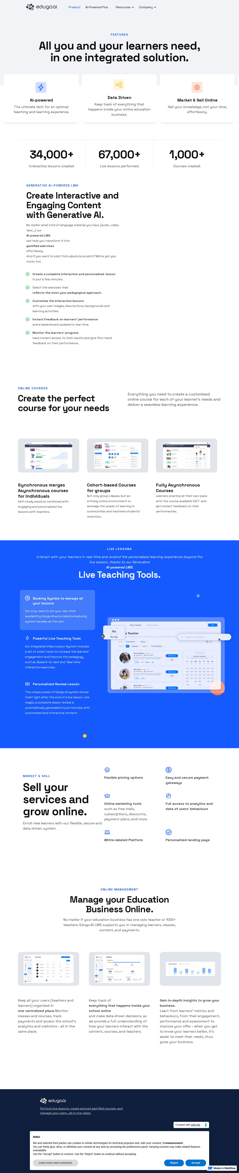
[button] (124, 7)
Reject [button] (174, 1162)
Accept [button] (195, 1162)
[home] (43, 7)
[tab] (57, 610)
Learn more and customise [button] (55, 1162)
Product (74, 7)
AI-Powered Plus (96, 7)
